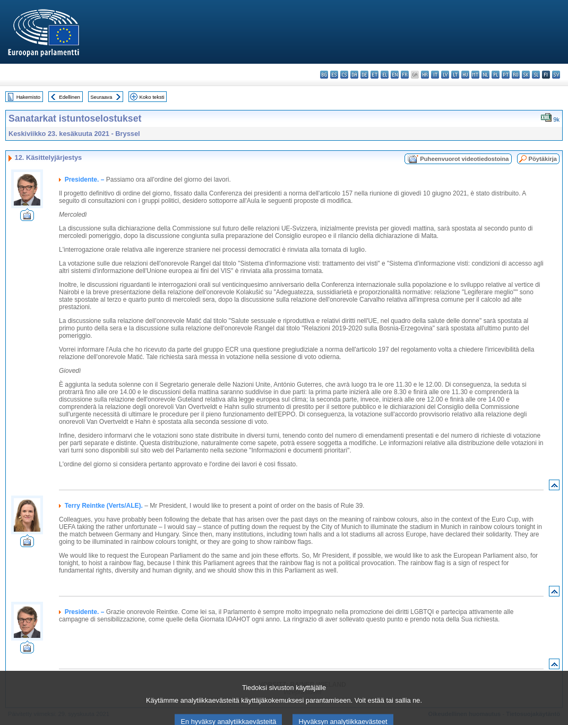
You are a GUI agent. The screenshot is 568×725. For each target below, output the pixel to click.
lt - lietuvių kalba (455, 75)
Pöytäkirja (543, 159)
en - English (395, 75)
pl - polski (496, 75)
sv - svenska (556, 75)
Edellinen (69, 97)
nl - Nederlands (485, 75)
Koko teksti (152, 97)
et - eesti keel (374, 75)
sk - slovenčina (526, 75)
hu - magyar (465, 75)
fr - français (405, 75)
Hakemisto (28, 97)
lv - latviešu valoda (445, 75)
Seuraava (101, 97)
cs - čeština (344, 75)
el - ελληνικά (385, 75)
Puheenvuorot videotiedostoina (464, 159)
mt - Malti (475, 75)
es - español (334, 75)
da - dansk (354, 75)
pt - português (506, 75)
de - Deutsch (364, 75)
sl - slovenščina (536, 75)
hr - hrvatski (425, 75)
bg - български (324, 75)
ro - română (516, 75)
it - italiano (435, 75)
